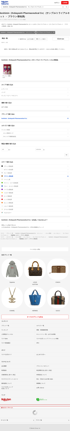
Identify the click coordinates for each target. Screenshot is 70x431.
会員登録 (64, 2)
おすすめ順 (30, 39)
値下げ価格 (35, 107)
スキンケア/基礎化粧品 (36, 136)
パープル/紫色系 (35, 189)
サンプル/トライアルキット (45, 32)
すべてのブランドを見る (35, 317)
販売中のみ (22, 39)
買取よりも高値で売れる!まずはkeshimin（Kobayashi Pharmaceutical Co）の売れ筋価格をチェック (35, 226)
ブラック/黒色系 (35, 166)
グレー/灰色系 (35, 173)
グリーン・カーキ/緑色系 (35, 183)
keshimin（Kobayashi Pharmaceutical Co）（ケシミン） (18, 32)
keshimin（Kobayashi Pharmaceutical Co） (35, 118)
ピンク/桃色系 (35, 196)
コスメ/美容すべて (36, 133)
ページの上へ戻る (35, 249)
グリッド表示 (41, 39)
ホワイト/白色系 (35, 169)
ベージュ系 (35, 179)
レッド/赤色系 (35, 199)
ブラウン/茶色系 (35, 176)
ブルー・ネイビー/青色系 (35, 186)
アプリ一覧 (39, 420)
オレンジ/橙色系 (35, 203)
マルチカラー (35, 212)
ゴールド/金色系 (35, 209)
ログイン (56, 2)
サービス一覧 (4, 420)
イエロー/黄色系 (35, 193)
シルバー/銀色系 (35, 206)
